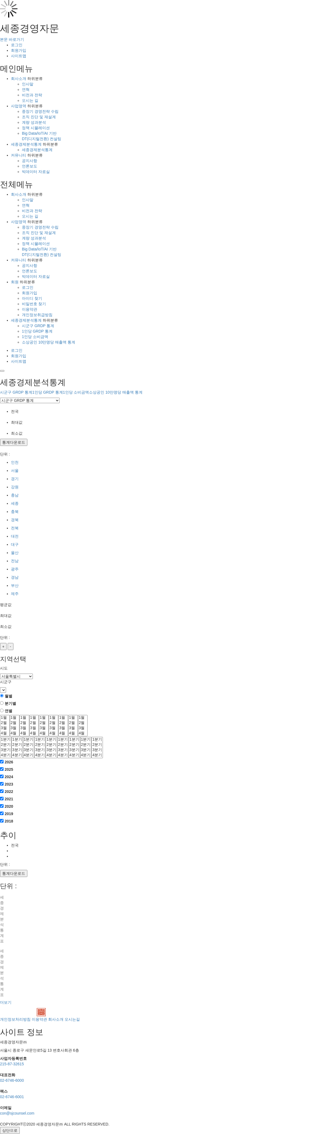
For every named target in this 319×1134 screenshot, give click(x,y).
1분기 (5, 739)
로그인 (16, 45)
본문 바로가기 (12, 39)
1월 (5, 717)
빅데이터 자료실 (36, 171)
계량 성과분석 (34, 122)
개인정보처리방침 (15, 1019)
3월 (5, 728)
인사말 (27, 84)
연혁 (26, 89)
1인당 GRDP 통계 (37, 331)
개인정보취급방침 (37, 315)
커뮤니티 (18, 155)
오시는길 (72, 1019)
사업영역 (18, 106)
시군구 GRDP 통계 (38, 326)
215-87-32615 (12, 1064)
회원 (15, 282)
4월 (5, 733)
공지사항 (29, 160)
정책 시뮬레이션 (36, 128)
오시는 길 (30, 100)
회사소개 (18, 78)
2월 (5, 723)
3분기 (5, 750)
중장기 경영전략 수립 (40, 111)
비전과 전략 (32, 95)
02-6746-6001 (12, 1097)
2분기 (5, 745)
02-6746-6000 (12, 1080)
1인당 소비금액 (35, 336)
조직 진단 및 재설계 (39, 117)
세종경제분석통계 (26, 144)
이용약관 (29, 309)
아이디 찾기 (32, 298)
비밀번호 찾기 (34, 304)
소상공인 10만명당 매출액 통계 (48, 342)
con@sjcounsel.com (17, 1113)
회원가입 (18, 50)
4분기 (5, 755)
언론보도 (29, 166)
